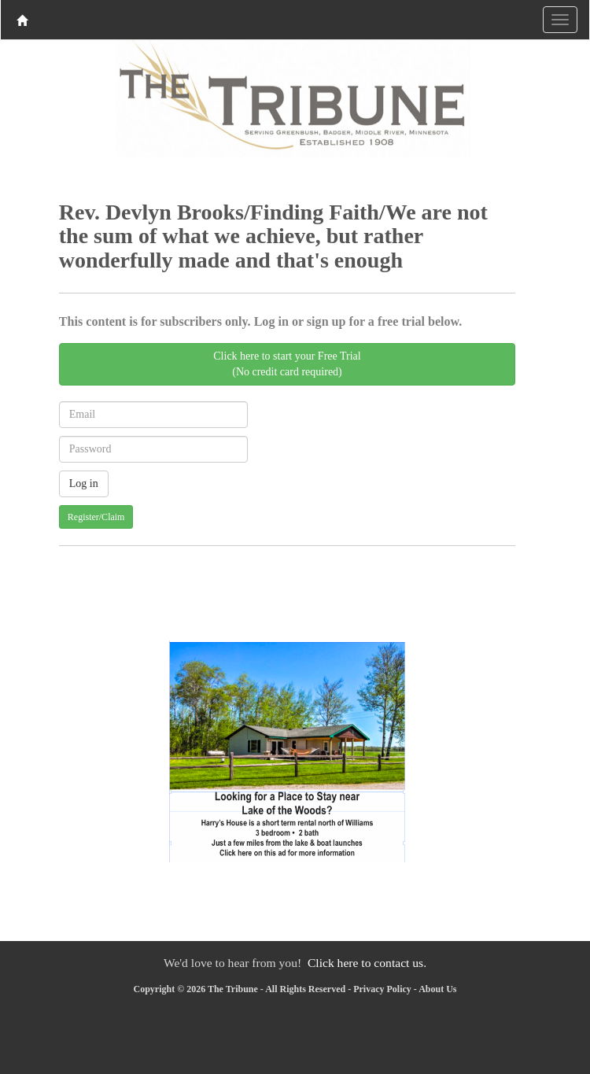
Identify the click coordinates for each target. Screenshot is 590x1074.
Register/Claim (96, 516)
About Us (437, 989)
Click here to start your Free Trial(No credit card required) (286, 364)
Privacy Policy (382, 989)
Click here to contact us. (367, 962)
